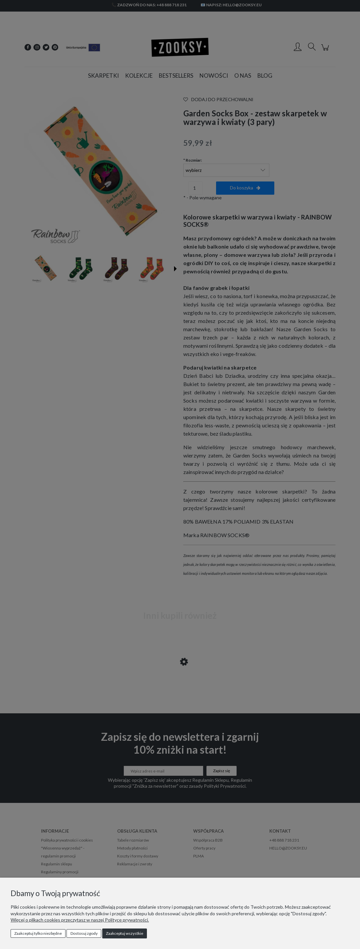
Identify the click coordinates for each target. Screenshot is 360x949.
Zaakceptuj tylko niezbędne (38, 933)
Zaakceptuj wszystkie (124, 933)
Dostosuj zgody (84, 933)
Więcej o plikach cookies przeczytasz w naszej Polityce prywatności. (80, 920)
